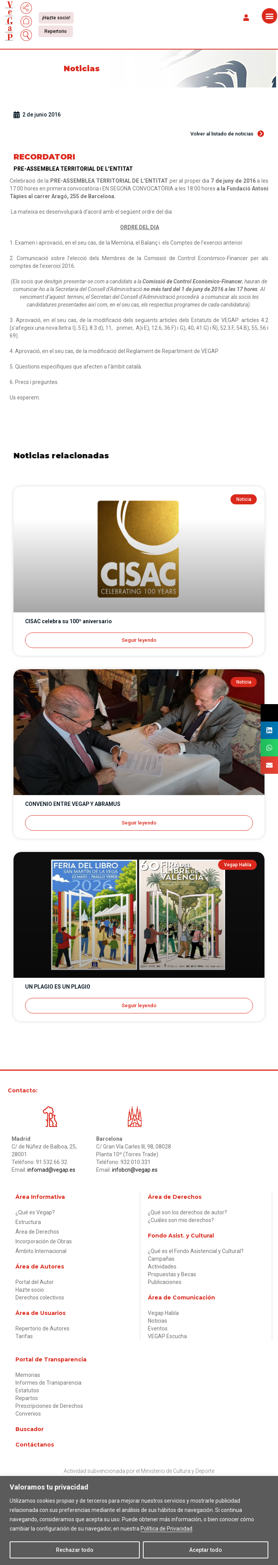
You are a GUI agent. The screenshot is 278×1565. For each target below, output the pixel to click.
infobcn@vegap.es (135, 1170)
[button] (246, 16)
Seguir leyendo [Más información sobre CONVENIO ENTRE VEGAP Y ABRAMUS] (139, 823)
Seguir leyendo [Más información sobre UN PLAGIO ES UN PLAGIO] (139, 1005)
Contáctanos (34, 1444)
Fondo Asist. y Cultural (181, 1235)
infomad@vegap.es (51, 1170)
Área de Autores (39, 1266)
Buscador (29, 1429)
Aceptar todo (205, 1550)
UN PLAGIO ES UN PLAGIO (57, 987)
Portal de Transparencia (50, 1359)
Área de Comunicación (181, 1297)
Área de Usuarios (40, 1313)
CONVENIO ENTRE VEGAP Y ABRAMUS (72, 804)
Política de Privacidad (166, 1529)
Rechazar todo (74, 1550)
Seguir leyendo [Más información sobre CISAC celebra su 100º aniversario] (139, 640)
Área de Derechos (175, 1196)
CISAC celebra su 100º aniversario (68, 621)
